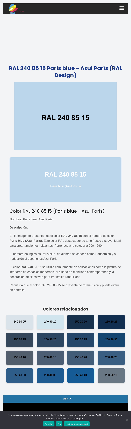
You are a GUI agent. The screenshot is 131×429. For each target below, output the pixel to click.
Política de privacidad (77, 424)
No (59, 424)
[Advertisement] (65, 39)
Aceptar (49, 424)
